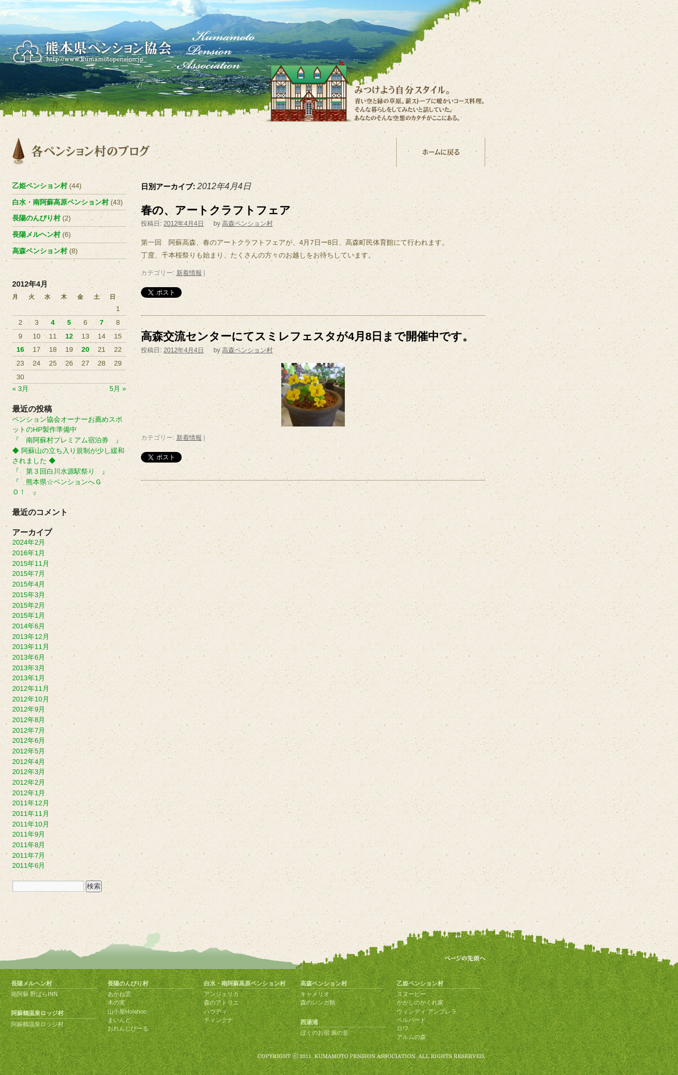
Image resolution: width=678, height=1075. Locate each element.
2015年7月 (28, 574)
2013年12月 (30, 637)
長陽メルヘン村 (36, 234)
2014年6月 (28, 626)
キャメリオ (314, 994)
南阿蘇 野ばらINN (34, 994)
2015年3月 (28, 595)
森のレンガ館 (317, 1002)
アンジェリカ (221, 994)
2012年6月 (28, 740)
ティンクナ (218, 1020)
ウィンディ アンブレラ (427, 1011)
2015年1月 (28, 615)
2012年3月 (28, 772)
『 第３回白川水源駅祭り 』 (60, 471)
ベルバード (411, 1020)
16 (20, 349)
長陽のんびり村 (36, 218)
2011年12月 (30, 803)
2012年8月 (28, 720)
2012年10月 (30, 699)
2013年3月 (28, 668)
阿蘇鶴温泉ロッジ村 (37, 1013)
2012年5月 (28, 751)
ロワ (402, 1028)
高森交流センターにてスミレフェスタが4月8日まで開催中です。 (307, 336)
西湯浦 (309, 1022)
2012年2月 (28, 782)
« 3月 (20, 389)
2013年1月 (28, 678)
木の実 (116, 1002)
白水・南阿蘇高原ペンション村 (60, 202)
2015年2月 (28, 605)
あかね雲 (119, 994)
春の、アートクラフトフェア (216, 210)
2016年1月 (28, 553)
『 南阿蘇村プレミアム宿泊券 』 (67, 440)
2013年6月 (28, 657)
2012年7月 (28, 730)
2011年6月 (28, 865)
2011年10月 (30, 824)
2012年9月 (28, 709)
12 (69, 336)
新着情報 (189, 273)
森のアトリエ (221, 1002)
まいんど (119, 1020)
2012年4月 (28, 762)
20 (86, 349)
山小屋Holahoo (127, 1011)
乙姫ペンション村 (39, 186)
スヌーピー (411, 994)
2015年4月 (28, 584)
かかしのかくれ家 (420, 1002)
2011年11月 (30, 814)
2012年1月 (28, 793)
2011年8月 (28, 845)
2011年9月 (28, 834)
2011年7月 (28, 855)
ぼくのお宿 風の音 (324, 1032)
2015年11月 (30, 563)
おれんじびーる (128, 1028)
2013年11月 (30, 647)
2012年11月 (30, 688)
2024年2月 (28, 542)
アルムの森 (411, 1037)
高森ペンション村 (247, 223)
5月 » (118, 389)
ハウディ (215, 1011)
